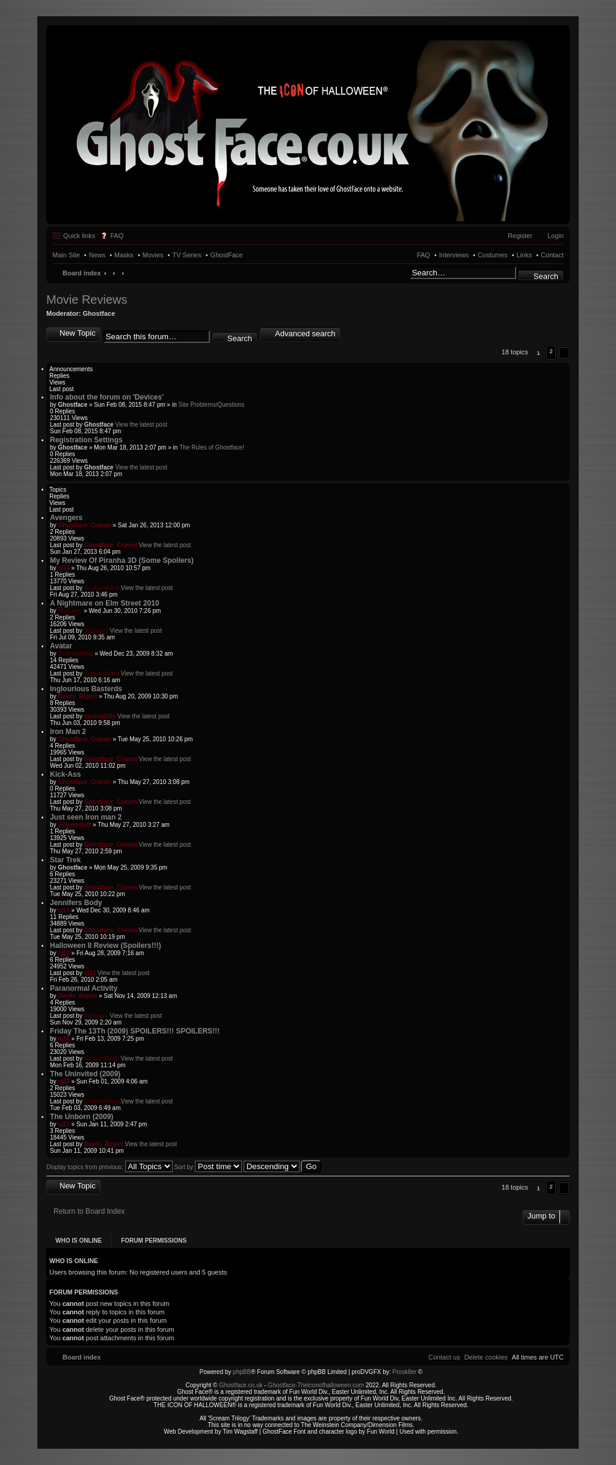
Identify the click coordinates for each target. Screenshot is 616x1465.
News (97, 255)
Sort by (207, 1167)
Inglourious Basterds (86, 689)
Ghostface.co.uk (241, 1385)
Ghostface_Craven (84, 525)
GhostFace (227, 255)
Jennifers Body (76, 903)
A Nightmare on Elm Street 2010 (104, 603)
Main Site (66, 255)
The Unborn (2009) (81, 1116)
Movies (153, 255)
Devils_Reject (77, 696)
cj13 (63, 568)
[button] (564, 353)
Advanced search (305, 333)
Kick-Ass (65, 774)
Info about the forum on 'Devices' (107, 397)
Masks (124, 255)
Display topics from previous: (109, 1167)
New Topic (78, 332)
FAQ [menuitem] (116, 235)
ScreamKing (101, 588)
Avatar (61, 646)
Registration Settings (86, 440)
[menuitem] (486, 1357)
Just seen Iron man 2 (86, 817)
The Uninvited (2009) (85, 1074)
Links (524, 255)
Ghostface (99, 313)
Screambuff (74, 824)
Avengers (66, 517)
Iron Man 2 (68, 731)
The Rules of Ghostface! (211, 447)
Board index (82, 273)
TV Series (186, 255)
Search (546, 276)
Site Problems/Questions (211, 404)
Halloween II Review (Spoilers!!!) (105, 945)
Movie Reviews (86, 299)
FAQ (423, 255)
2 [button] (551, 351)
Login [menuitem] (555, 235)
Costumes (493, 255)
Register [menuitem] (520, 235)
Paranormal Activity (83, 988)
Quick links (79, 235)
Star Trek (65, 860)
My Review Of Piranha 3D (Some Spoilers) (122, 560)
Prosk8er (404, 1372)
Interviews (454, 255)
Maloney (70, 610)
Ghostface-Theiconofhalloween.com (316, 1385)
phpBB (242, 1372)
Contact (552, 255)
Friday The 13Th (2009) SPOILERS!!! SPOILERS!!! (135, 1031)
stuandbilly (100, 716)
